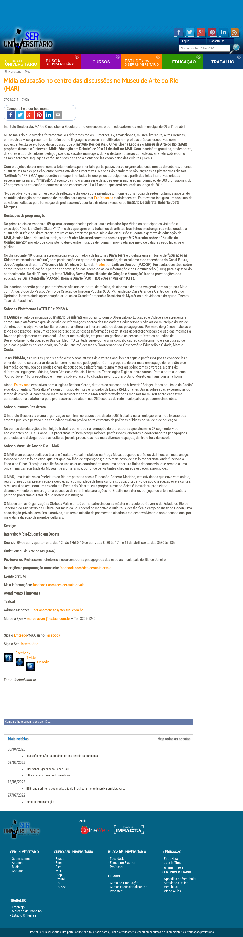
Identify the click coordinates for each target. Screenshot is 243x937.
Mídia (16, 867)
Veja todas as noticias (174, 739)
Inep (59, 875)
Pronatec (116, 891)
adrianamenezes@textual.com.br (58, 610)
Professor (103, 264)
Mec (27, 71)
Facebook (52, 635)
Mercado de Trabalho (27, 911)
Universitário (22, 62)
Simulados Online (176, 883)
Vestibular (171, 887)
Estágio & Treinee (24, 915)
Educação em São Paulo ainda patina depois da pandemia (62, 756)
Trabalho (222, 62)
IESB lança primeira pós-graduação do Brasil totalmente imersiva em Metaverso (75, 788)
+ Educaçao (182, 62)
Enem (60, 863)
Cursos (101, 62)
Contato (17, 871)
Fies (58, 867)
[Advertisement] (121, 12)
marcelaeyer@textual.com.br (48, 618)
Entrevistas (22, 385)
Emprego (20, 635)
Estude (143, 62)
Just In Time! (173, 863)
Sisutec (61, 887)
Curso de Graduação (124, 883)
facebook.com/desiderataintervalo (86, 568)
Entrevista (171, 859)
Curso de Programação (40, 802)
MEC (59, 871)
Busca (63, 62)
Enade (60, 859)
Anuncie (17, 863)
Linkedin (43, 662)
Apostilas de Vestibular (180, 879)
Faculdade (117, 859)
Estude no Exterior (122, 863)
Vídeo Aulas (172, 891)
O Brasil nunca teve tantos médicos (48, 775)
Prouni (60, 879)
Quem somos (21, 859)
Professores (103, 198)
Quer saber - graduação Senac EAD (47, 769)
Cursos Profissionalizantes (128, 887)
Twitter (31, 657)
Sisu (58, 883)
